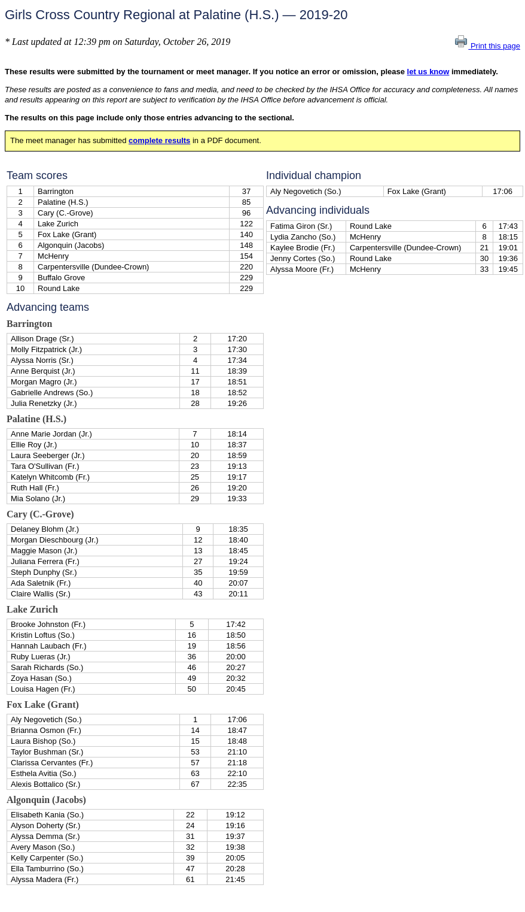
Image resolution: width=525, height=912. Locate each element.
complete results (159, 140)
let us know (428, 71)
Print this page (487, 45)
